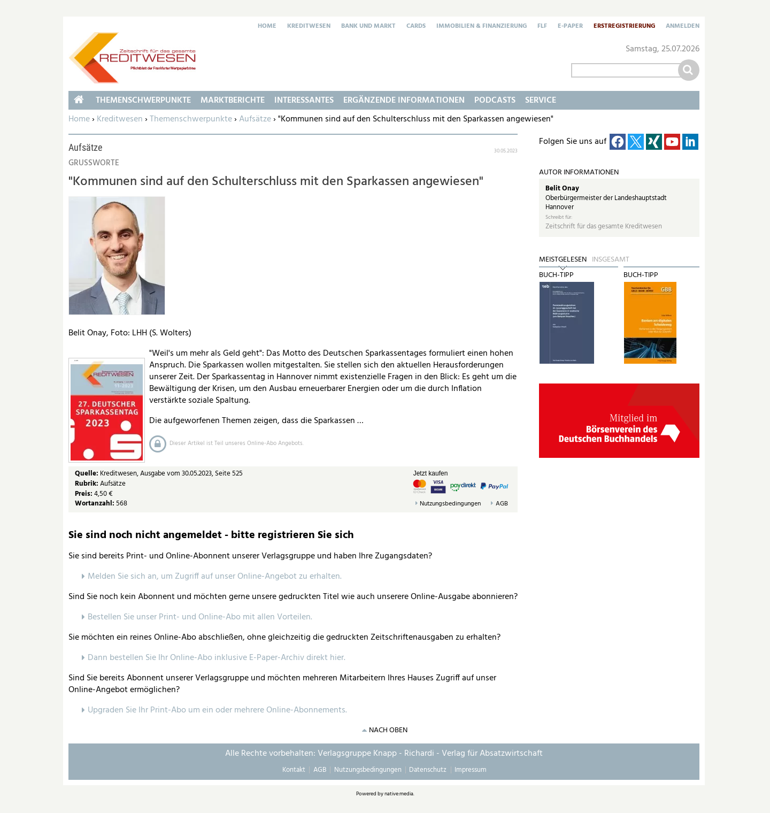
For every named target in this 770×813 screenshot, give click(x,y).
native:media (398, 793)
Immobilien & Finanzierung (481, 27)
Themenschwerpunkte (191, 119)
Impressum (471, 769)
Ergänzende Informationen (404, 101)
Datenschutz (427, 769)
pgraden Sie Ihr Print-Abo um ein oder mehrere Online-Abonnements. (220, 710)
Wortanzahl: (94, 503)
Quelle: (87, 473)
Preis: (84, 494)
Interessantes (304, 101)
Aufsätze (255, 119)
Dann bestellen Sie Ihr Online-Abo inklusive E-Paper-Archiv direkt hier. (216, 658)
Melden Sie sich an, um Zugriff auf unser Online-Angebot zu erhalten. (215, 577)
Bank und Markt (368, 27)
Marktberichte (233, 101)
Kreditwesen (308, 27)
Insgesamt (610, 260)
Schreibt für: (558, 217)
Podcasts (494, 101)
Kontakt (293, 769)
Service (540, 101)
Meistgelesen (563, 260)
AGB (502, 504)
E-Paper (570, 27)
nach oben (388, 730)
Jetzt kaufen (430, 473)
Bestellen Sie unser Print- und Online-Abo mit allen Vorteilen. (200, 617)
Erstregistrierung (624, 27)
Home (267, 27)
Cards (416, 27)
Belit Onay (562, 188)
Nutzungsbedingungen (450, 504)
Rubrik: (87, 483)
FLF (542, 27)
